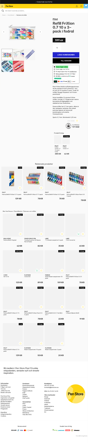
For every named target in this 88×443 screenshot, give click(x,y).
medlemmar (73, 71)
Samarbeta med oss (7, 400)
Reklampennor (5, 403)
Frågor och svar (6, 387)
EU (45, 412)
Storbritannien (49, 410)
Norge (46, 397)
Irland (46, 404)
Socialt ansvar (5, 405)
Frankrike (47, 402)
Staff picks (26, 398)
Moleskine (26, 413)
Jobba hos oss (5, 391)
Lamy (24, 405)
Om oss (3, 389)
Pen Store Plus (5, 396)
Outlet (25, 394)
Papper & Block (27, 391)
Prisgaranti (4, 409)
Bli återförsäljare (6, 401)
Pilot (55, 19)
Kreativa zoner (5, 407)
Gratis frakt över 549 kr (44, 2)
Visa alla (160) (27, 414)
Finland (46, 400)
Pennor (4, 15)
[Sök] (44, 10)
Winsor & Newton (28, 411)
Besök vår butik (6, 392)
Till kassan (66, 61)
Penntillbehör (11, 15)
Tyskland (47, 408)
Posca (24, 409)
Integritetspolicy (6, 414)
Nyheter (25, 396)
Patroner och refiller (21, 15)
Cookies (3, 416)
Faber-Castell (27, 407)
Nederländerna (49, 406)
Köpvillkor (4, 412)
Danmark (47, 399)
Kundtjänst (4, 385)
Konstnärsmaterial (28, 385)
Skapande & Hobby (29, 387)
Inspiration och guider (8, 398)
